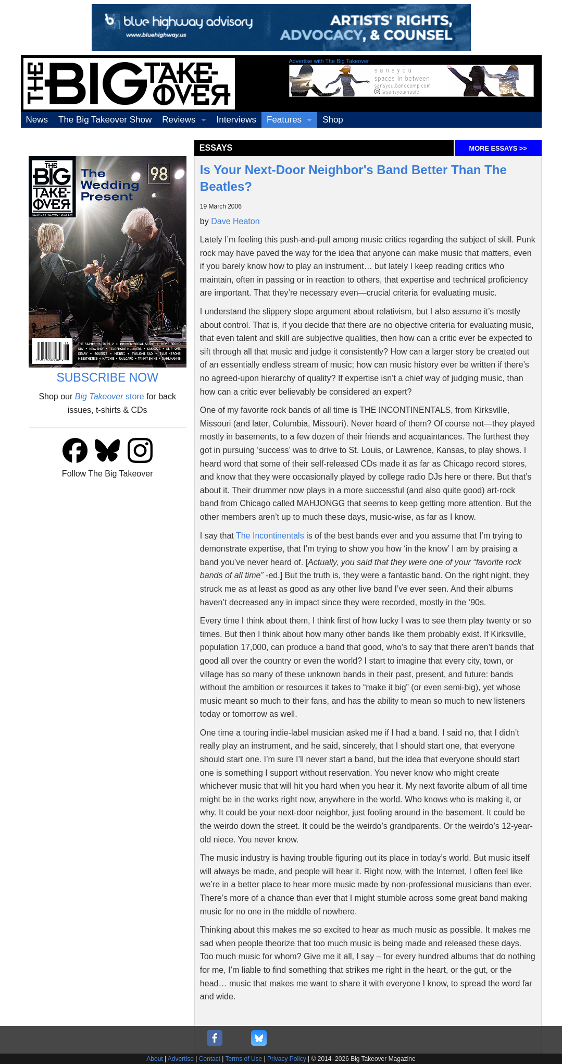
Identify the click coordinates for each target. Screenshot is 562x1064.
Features (284, 120)
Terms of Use (244, 1058)
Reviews (178, 120)
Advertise (181, 1058)
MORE (498, 148)
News (37, 120)
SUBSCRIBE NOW (107, 377)
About (154, 1058)
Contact (209, 1058)
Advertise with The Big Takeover (329, 61)
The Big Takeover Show (105, 120)
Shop (332, 120)
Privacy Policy (286, 1058)
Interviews (237, 120)
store (109, 396)
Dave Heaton (235, 221)
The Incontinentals (270, 535)
